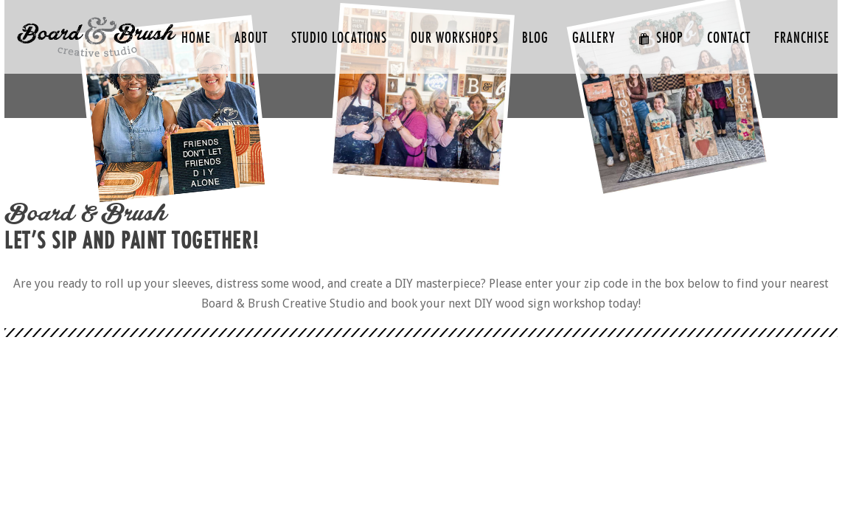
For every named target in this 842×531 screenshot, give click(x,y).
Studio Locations (339, 38)
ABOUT (251, 38)
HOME (196, 38)
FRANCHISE (801, 38)
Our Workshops (454, 38)
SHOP (661, 38)
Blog (535, 38)
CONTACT (729, 38)
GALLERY (593, 38)
